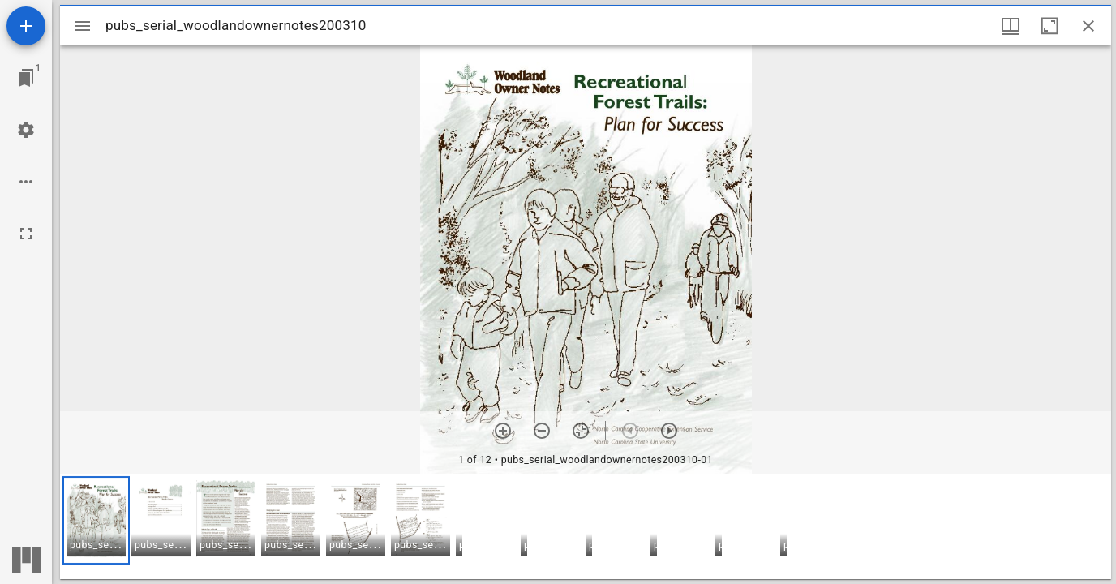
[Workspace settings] (25, 129)
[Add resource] (25, 25)
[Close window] (1088, 25)
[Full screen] (25, 233)
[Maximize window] (1049, 25)
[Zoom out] (541, 430)
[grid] (585, 526)
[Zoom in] (502, 430)
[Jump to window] (25, 77)
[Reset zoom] (580, 430)
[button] (96, 520)
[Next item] (669, 430)
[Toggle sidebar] (82, 25)
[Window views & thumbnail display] (1010, 25)
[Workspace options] (25, 181)
